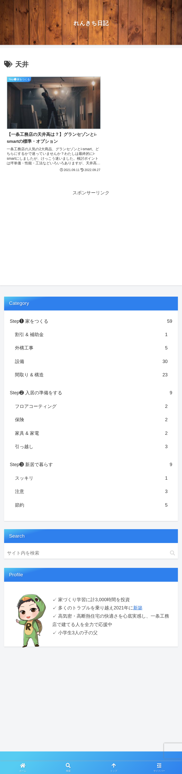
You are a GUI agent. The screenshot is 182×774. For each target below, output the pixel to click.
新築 (137, 599)
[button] (172, 545)
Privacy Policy (47, 757)
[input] (91, 545)
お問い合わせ (134, 757)
